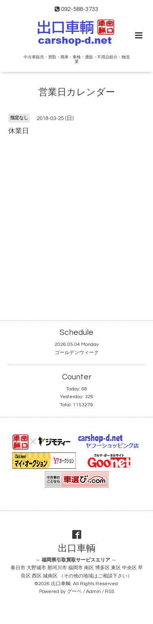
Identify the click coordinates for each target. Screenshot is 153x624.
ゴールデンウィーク (77, 352)
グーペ (74, 591)
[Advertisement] (76, 220)
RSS (109, 591)
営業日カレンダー (76, 92)
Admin (93, 591)
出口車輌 (76, 548)
